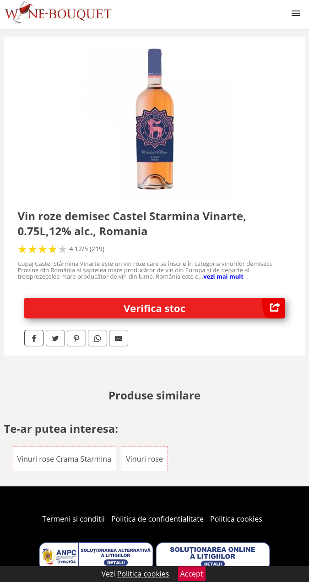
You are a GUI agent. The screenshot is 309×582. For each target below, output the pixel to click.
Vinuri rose (144, 459)
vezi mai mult (223, 276)
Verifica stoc (204, 308)
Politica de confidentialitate (157, 519)
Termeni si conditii (73, 519)
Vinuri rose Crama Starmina (64, 459)
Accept (191, 574)
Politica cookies (236, 519)
